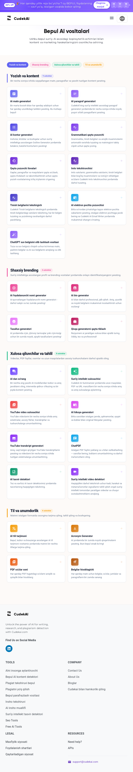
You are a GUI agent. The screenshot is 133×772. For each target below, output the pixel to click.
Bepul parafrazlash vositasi (22, 695)
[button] (17, 65)
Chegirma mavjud (102, 5)
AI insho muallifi (16, 708)
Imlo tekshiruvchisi (81, 168)
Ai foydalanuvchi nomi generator (28, 295)
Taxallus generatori (21, 329)
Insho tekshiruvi (15, 701)
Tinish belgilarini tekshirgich (26, 205)
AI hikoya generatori (82, 412)
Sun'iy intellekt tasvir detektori (24, 714)
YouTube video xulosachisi (25, 412)
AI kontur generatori (21, 134)
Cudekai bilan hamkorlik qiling (86, 689)
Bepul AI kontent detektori (22, 676)
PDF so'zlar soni (19, 569)
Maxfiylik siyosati (16, 741)
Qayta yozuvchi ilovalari (23, 168)
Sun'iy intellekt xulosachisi (85, 379)
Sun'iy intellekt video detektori (88, 479)
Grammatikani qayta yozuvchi (87, 134)
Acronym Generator (82, 536)
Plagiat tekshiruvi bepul (20, 683)
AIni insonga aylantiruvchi (22, 670)
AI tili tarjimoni (18, 536)
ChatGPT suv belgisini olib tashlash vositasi (34, 242)
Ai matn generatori (20, 101)
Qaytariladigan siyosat (19, 754)
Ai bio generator (80, 295)
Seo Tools (12, 720)
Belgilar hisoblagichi (82, 569)
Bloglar (72, 683)
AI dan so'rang (18, 379)
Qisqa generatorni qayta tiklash (88, 329)
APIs (71, 748)
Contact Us (75, 670)
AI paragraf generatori (83, 101)
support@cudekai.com (85, 761)
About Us (73, 676)
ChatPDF (76, 445)
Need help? (75, 741)
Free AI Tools (14, 726)
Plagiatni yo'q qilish (17, 689)
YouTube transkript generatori (26, 445)
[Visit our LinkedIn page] (9, 648)
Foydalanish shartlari (19, 748)
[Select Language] (122, 18)
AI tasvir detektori (20, 479)
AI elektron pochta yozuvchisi (87, 205)
